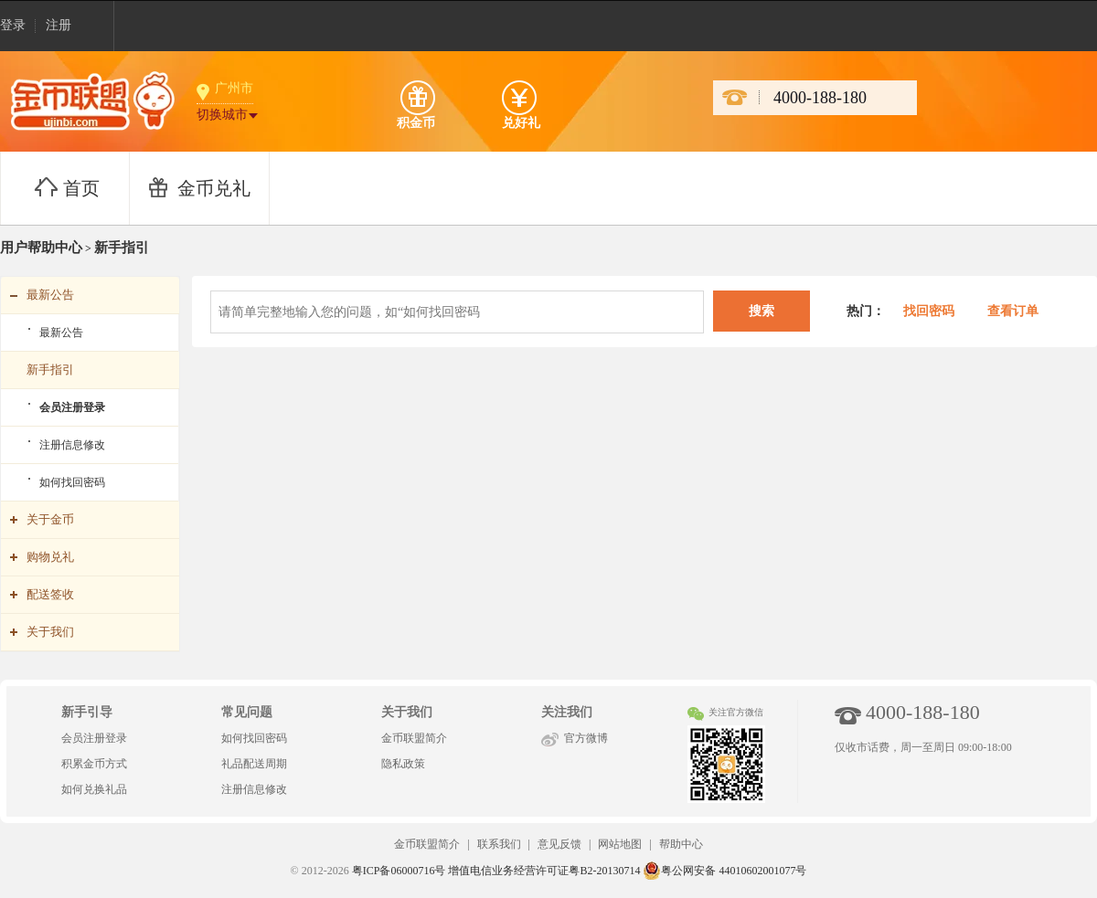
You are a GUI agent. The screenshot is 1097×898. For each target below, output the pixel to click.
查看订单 (1012, 311)
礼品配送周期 (254, 763)
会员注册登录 (72, 407)
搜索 (761, 311)
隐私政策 (403, 763)
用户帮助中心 (41, 247)
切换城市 (222, 114)
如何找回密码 (72, 482)
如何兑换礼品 (94, 789)
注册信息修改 (72, 444)
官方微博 (586, 738)
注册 (58, 25)
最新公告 (61, 332)
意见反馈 (559, 844)
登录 (13, 25)
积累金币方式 (94, 763)
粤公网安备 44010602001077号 (724, 870)
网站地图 (620, 844)
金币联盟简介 (414, 738)
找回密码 (927, 311)
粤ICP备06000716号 (399, 870)
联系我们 (499, 844)
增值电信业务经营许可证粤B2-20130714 (544, 870)
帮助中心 (681, 844)
